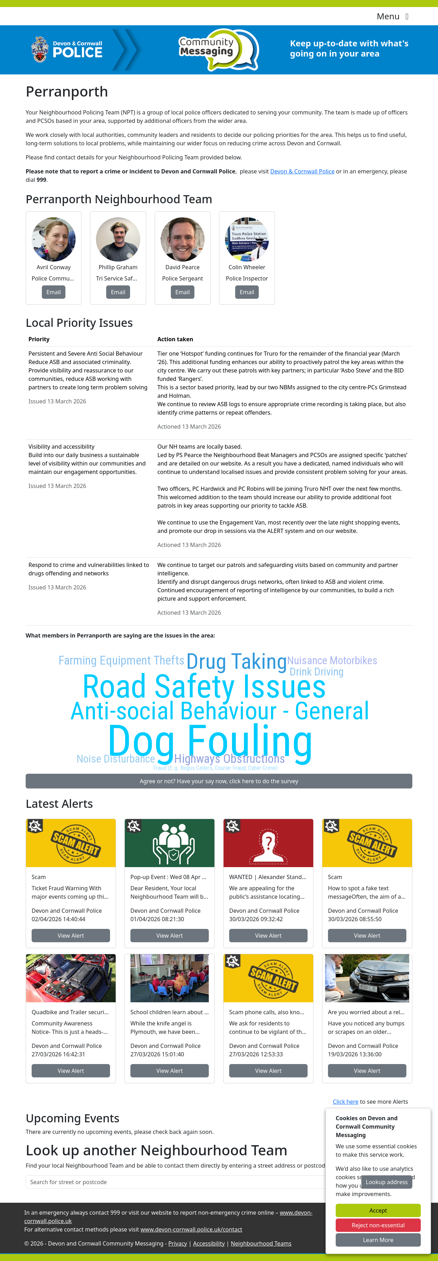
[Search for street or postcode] (194, 1182)
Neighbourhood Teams (261, 1243)
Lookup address (387, 1182)
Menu (394, 16)
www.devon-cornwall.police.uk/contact (191, 1229)
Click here (346, 1101)
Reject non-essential (378, 1225)
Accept (378, 1210)
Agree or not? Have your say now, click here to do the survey (219, 781)
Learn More (378, 1240)
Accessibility (209, 1243)
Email (53, 292)
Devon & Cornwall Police (302, 171)
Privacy (177, 1243)
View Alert (71, 935)
